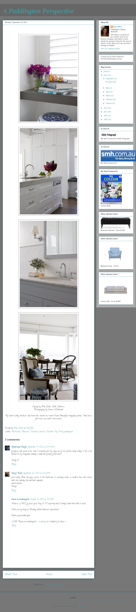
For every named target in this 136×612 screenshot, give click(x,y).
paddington (68, 431)
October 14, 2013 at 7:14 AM (42, 499)
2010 (106, 116)
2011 (106, 112)
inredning (42, 521)
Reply (13, 464)
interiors (42, 431)
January (109, 103)
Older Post (86, 574)
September (110, 79)
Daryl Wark (16, 473)
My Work (59, 431)
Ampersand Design (18, 447)
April (108, 92)
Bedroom (25, 431)
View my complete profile (110, 49)
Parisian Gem (110, 82)
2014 (106, 71)
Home (49, 574)
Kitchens (50, 431)
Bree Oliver (117, 27)
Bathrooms (16, 431)
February (109, 99)
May (108, 88)
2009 (106, 119)
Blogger (81, 606)
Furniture (34, 431)
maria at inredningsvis (20, 499)
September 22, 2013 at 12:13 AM (36, 473)
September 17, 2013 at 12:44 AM (40, 447)
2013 (106, 75)
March (108, 96)
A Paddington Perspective (38, 11)
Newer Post (11, 574)
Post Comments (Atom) (54, 584)
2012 (106, 108)
